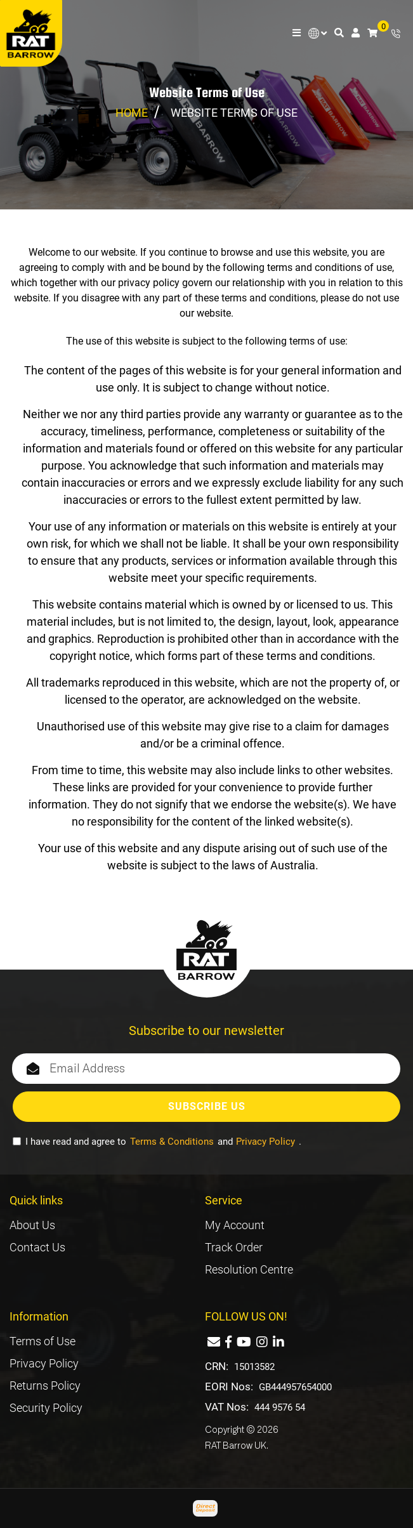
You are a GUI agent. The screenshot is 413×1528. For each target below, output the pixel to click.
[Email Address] (206, 1068)
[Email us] (213, 1342)
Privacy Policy (265, 1141)
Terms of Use (42, 1341)
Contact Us (37, 1247)
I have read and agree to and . (157, 1142)
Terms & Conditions (172, 1141)
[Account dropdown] (355, 33)
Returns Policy (45, 1385)
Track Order (234, 1247)
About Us (32, 1225)
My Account (235, 1225)
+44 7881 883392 (395, 33)
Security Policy (46, 1407)
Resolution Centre (249, 1269)
